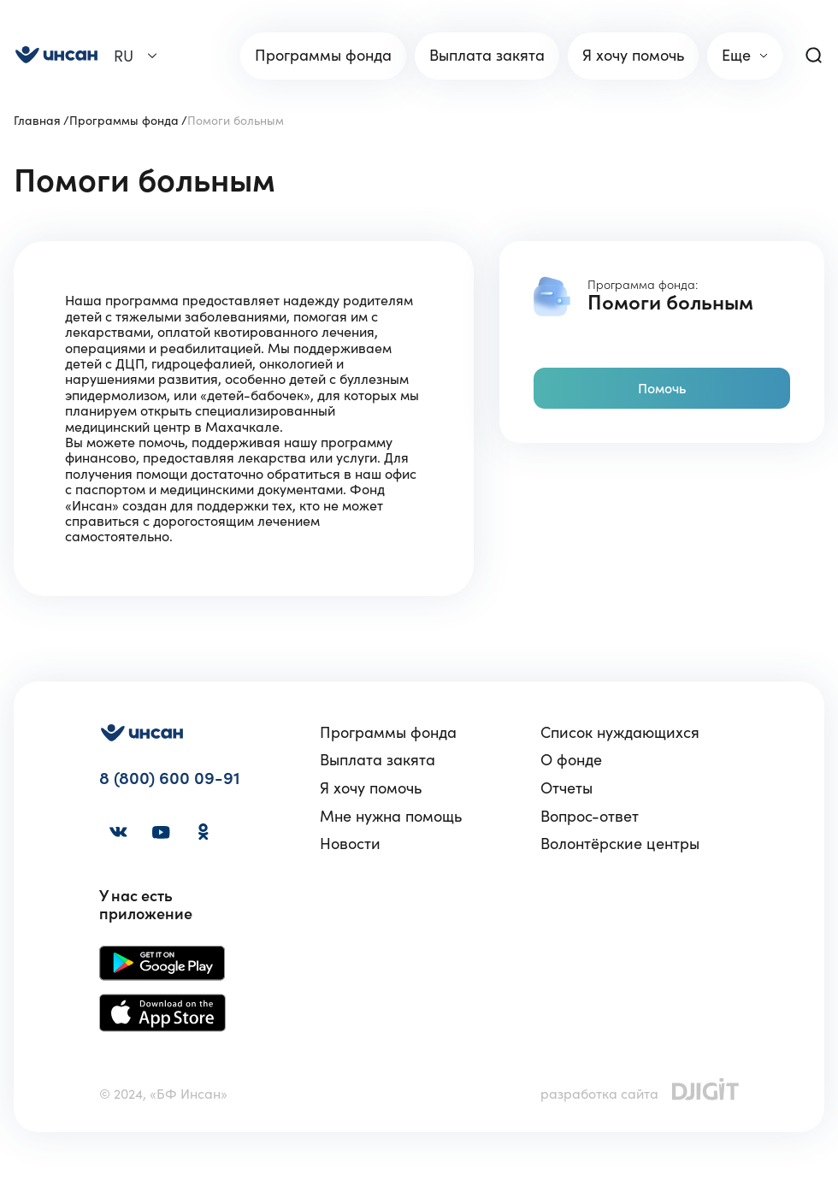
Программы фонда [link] (323, 55)
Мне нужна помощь (391, 817)
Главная (37, 120)
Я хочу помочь (371, 789)
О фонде (571, 761)
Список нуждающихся (619, 733)
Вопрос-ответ (589, 817)
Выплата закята (377, 761)
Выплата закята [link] (487, 55)
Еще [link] (736, 55)
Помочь (662, 388)
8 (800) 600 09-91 (169, 779)
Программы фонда (124, 120)
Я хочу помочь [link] (633, 55)
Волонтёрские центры (619, 844)
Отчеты (566, 789)
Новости (350, 844)
